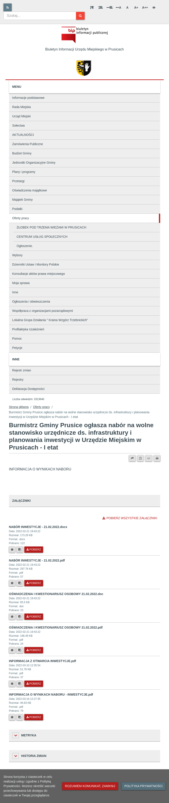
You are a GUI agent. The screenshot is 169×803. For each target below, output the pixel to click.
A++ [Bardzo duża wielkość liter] (145, 7)
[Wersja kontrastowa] (153, 7)
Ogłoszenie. (25, 246)
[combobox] (40, 16)
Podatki (17, 209)
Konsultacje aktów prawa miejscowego (38, 273)
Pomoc (17, 338)
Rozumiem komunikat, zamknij (90, 786)
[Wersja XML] (148, 458)
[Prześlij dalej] (132, 458)
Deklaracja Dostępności (28, 389)
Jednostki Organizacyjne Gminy (34, 162)
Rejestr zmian (21, 370)
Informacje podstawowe (28, 97)
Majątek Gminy (22, 199)
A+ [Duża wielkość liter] (136, 7)
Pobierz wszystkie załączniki (129, 518)
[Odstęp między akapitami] (91, 7)
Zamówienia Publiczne (27, 144)
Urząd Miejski (21, 116)
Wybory (17, 255)
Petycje (17, 348)
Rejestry (18, 379)
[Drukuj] (157, 458)
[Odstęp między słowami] (109, 7)
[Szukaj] (80, 16)
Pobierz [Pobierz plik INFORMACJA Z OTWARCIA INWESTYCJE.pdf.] (33, 683)
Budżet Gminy (22, 153)
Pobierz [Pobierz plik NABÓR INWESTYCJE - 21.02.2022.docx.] (33, 549)
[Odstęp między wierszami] (100, 7)
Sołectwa (18, 125)
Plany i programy (23, 172)
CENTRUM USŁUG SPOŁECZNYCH (42, 236)
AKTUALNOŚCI (23, 135)
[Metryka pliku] (12, 550)
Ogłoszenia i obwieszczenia (31, 301)
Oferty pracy (20, 218)
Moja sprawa (21, 283)
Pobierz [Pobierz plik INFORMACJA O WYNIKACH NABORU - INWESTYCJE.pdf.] (33, 717)
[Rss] (8, 7)
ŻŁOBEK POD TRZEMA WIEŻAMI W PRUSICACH (51, 227)
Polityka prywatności (143, 786)
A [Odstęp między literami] (118, 7)
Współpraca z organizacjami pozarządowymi (42, 311)
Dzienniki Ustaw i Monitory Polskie (35, 264)
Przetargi (18, 181)
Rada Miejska (21, 107)
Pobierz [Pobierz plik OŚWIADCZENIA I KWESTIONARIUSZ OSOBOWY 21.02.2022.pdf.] (33, 650)
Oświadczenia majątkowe (29, 190)
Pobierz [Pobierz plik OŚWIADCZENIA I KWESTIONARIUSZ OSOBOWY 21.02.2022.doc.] (33, 616)
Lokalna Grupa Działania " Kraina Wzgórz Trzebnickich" (50, 320)
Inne (15, 292)
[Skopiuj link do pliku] (19, 550)
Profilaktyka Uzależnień (28, 329)
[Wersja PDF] (140, 458)
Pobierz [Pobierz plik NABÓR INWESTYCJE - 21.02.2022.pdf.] (33, 583)
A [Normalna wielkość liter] (127, 7)
